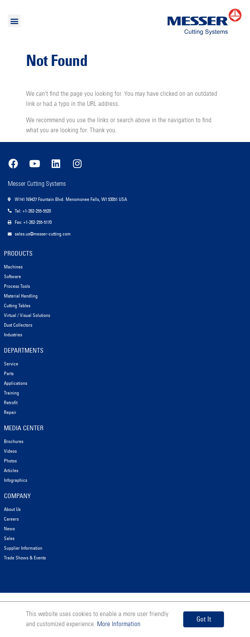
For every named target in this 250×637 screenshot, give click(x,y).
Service (11, 364)
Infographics (15, 480)
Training (11, 393)
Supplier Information (23, 548)
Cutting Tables (17, 305)
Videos (10, 451)
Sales (9, 538)
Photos (10, 461)
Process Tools (17, 286)
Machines (13, 267)
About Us (12, 509)
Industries (13, 335)
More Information (118, 624)
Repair (10, 412)
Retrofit (10, 402)
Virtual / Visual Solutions (27, 315)
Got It (203, 619)
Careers (11, 519)
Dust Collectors (18, 325)
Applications (15, 383)
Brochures (13, 441)
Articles (11, 470)
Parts (9, 373)
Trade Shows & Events (25, 558)
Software (12, 276)
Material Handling (21, 296)
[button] (14, 20)
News (9, 528)
